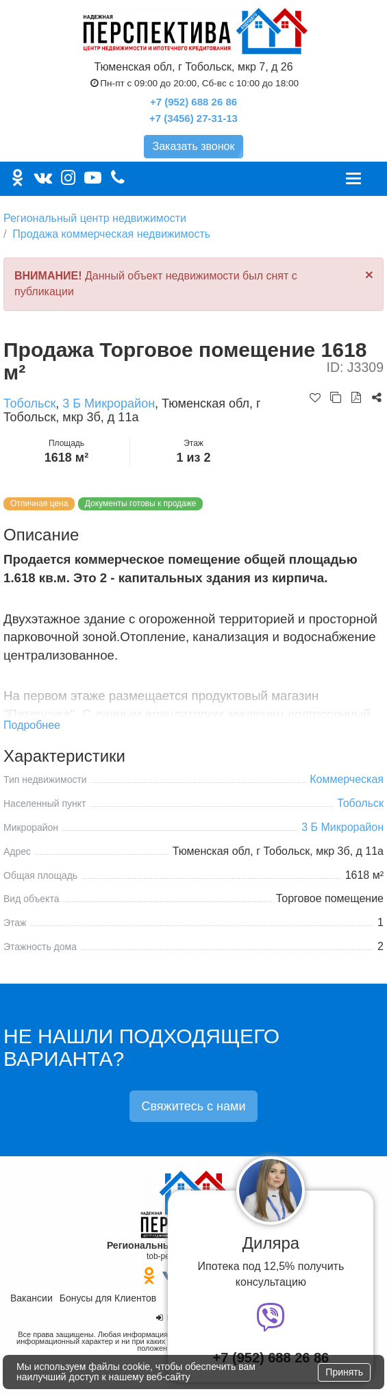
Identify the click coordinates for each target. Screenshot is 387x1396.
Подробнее (31, 725)
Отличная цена (39, 503)
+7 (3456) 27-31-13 (193, 118)
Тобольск (29, 403)
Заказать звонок (194, 146)
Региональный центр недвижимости (94, 218)
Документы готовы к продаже (141, 503)
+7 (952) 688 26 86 (193, 102)
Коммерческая (347, 779)
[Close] (369, 274)
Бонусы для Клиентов (108, 1298)
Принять (344, 1372)
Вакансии (31, 1298)
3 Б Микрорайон (108, 403)
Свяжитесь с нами (193, 1106)
